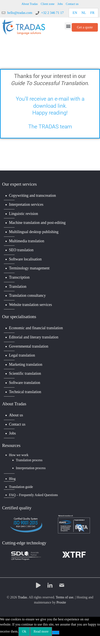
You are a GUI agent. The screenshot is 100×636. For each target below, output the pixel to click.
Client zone (47, 4)
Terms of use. (65, 597)
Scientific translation (25, 373)
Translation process (29, 460)
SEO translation (21, 250)
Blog (12, 478)
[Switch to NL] (83, 13)
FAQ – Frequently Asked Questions (33, 495)
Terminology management (29, 268)
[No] (55, 633)
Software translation (24, 382)
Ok (24, 631)
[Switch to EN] (74, 13)
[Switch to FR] (92, 13)
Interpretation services (26, 204)
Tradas (22, 597)
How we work (18, 455)
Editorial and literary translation (33, 337)
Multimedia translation (26, 241)
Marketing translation (25, 364)
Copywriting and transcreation (32, 195)
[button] (68, 25)
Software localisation (25, 259)
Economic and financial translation (36, 328)
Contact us (72, 4)
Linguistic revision (23, 214)
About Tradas (29, 4)
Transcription (19, 277)
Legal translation (22, 355)
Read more (41, 631)
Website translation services (30, 305)
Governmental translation (28, 346)
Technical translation (25, 392)
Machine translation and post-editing (37, 222)
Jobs (60, 4)
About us (16, 415)
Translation (17, 286)
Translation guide (21, 487)
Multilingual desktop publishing (33, 232)
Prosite (61, 602)
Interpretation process (31, 468)
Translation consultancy (27, 295)
